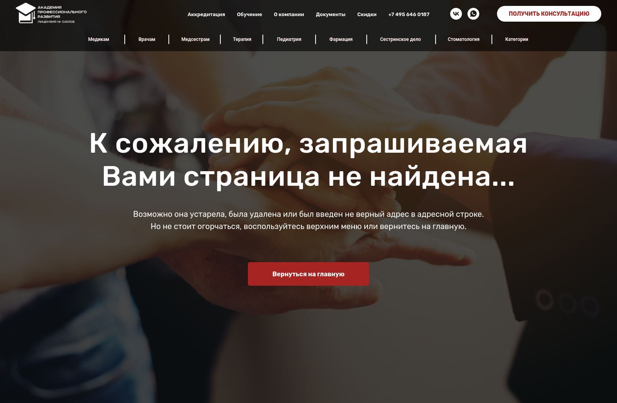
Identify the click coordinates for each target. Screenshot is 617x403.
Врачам (147, 39)
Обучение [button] (249, 14)
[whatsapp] (473, 14)
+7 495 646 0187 (408, 14)
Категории (516, 39)
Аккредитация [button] (206, 14)
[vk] (456, 14)
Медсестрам (195, 39)
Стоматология (464, 39)
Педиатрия (289, 39)
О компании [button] (289, 14)
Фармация (341, 39)
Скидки (367, 14)
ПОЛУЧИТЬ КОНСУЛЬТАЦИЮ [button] (549, 14)
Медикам (98, 39)
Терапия (242, 39)
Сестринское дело (400, 39)
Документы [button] (330, 14)
